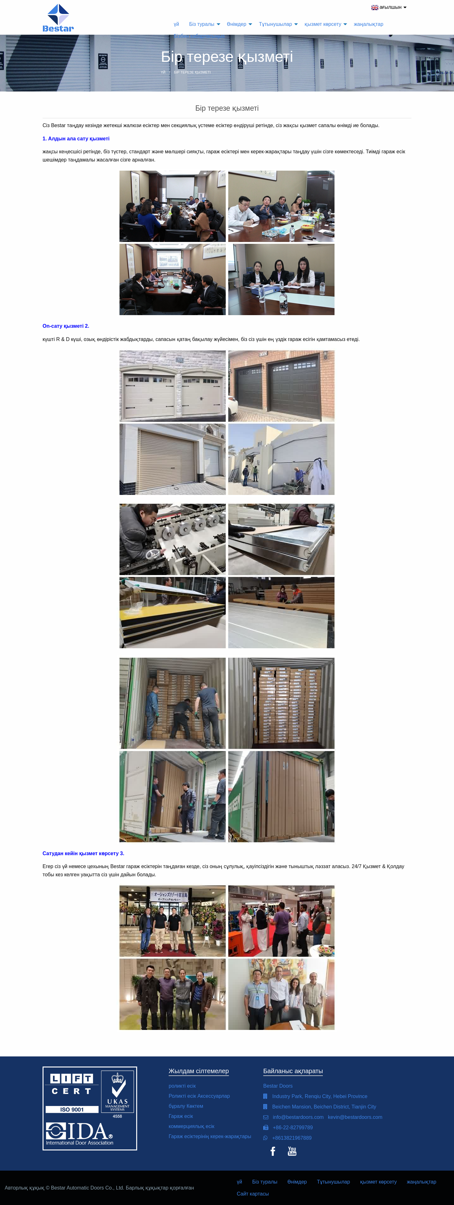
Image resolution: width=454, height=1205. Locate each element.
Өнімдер (297, 1181)
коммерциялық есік (191, 1126)
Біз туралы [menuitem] (201, 24)
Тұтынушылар (333, 1181)
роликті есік (182, 1086)
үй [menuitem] (176, 24)
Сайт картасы (253, 1193)
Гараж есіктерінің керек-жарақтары (210, 1136)
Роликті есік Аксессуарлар (199, 1096)
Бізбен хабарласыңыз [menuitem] (199, 36)
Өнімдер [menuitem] (236, 24)
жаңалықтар (421, 1181)
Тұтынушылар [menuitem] (275, 24)
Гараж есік (181, 1116)
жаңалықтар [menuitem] (368, 24)
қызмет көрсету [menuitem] (323, 24)
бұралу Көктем (186, 1106)
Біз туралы (264, 1181)
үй (239, 1181)
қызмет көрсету (378, 1181)
